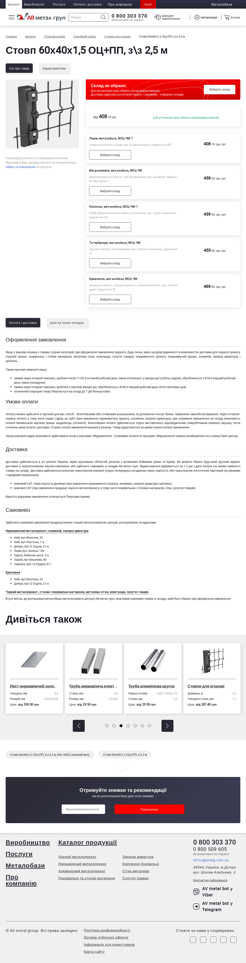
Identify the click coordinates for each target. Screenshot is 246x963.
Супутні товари (135, 878)
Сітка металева (135, 871)
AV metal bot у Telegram (213, 906)
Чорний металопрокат (77, 856)
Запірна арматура (138, 856)
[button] (79, 726)
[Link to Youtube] (233, 940)
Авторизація (209, 17)
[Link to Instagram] (203, 940)
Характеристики (54, 68)
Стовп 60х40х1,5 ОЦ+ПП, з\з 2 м (125, 755)
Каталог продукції (87, 842)
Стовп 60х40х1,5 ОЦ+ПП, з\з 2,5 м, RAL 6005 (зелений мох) (50, 755)
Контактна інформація (210, 880)
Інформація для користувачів (109, 944)
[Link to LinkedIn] (223, 940)
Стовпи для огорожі (206, 686)
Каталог (14, 4)
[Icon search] (103, 17)
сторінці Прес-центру (224, 436)
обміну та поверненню (21, 167)
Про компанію (21, 879)
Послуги (59, 4)
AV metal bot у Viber (213, 892)
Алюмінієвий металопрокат (81, 871)
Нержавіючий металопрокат (82, 864)
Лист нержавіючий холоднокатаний (34, 686)
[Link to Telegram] (213, 940)
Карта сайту (94, 951)
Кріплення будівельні (140, 864)
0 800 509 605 (210, 848)
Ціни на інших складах (67, 323)
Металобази (25, 865)
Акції (148, 4)
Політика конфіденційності (107, 930)
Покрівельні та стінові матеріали (86, 878)
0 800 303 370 (129, 15)
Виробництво (34, 4)
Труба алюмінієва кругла (151, 686)
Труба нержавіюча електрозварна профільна (93, 686)
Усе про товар (19, 68)
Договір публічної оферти (106, 937)
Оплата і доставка (88, 4)
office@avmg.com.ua (211, 860)
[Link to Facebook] (193, 940)
